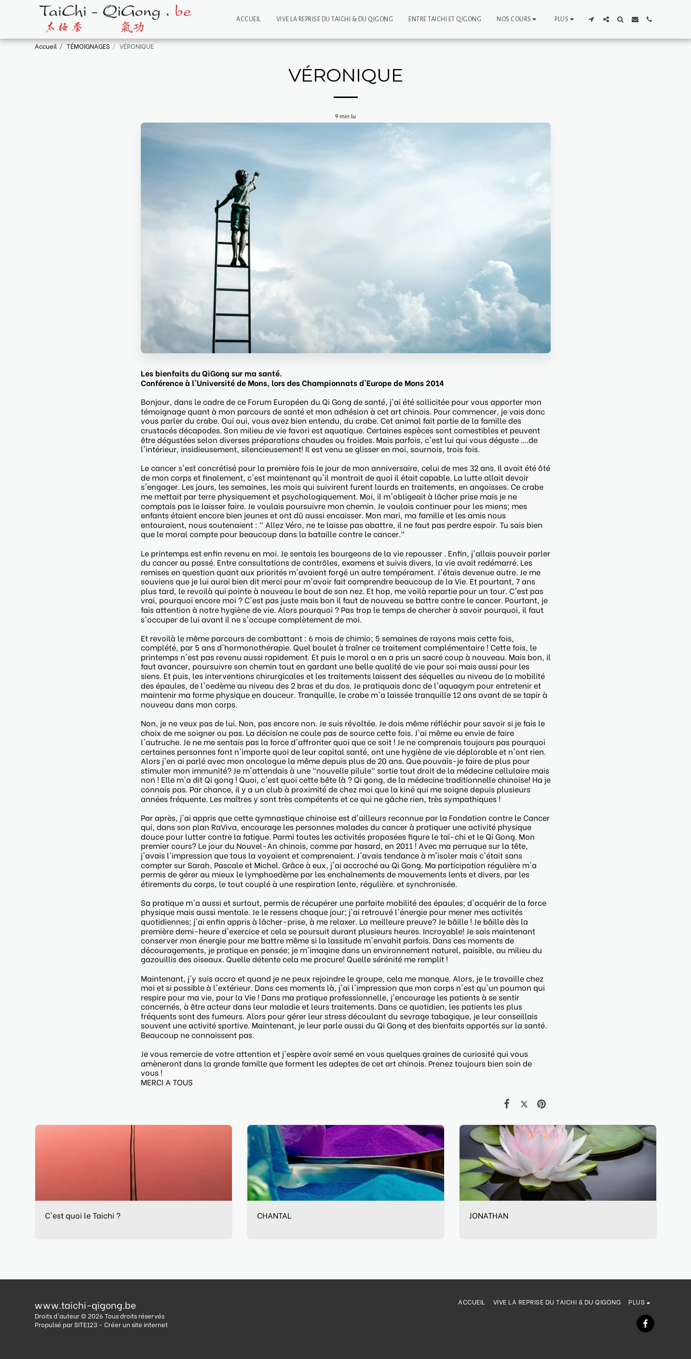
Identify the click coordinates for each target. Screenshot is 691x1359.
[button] (517, 19)
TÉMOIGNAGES (88, 46)
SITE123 (85, 1324)
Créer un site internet (136, 1324)
